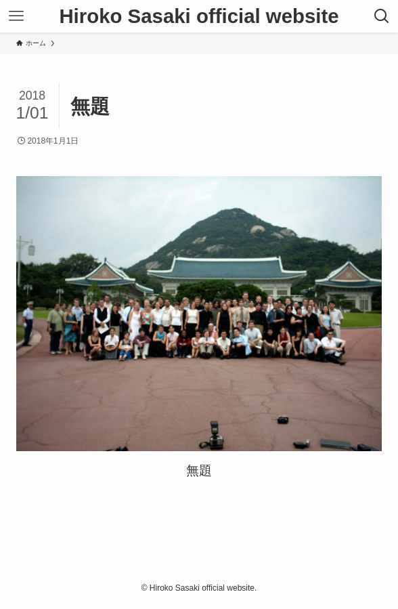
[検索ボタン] (382, 16)
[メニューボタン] (16, 16)
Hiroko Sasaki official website (198, 16)
